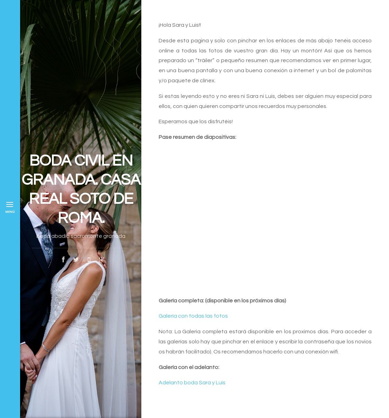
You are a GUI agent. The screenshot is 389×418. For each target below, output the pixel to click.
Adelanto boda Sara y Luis (192, 382)
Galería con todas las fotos (193, 316)
